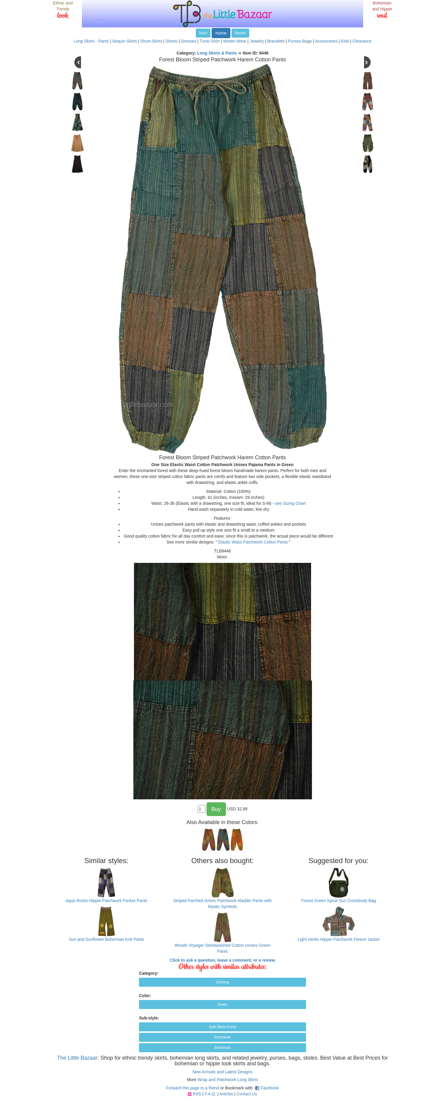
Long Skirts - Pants (91, 41)
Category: (148, 973)
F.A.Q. (210, 1093)
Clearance (361, 41)
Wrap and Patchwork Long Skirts (228, 1079)
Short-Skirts (151, 41)
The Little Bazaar (77, 1058)
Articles (226, 1093)
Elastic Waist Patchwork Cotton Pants (253, 542)
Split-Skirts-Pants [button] (222, 1027)
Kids (345, 41)
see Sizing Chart (290, 503)
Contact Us (246, 1093)
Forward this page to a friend (192, 1088)
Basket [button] (240, 33)
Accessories (326, 41)
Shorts (171, 41)
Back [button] (203, 33)
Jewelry (257, 41)
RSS (197, 1093)
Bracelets (276, 41)
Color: (145, 995)
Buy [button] (216, 809)
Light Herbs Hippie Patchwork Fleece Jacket (339, 939)
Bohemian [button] (222, 1048)
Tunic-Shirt (210, 41)
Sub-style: (149, 1018)
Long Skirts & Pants (217, 53)
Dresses (188, 41)
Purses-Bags (300, 41)
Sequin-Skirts (124, 41)
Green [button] (222, 1004)
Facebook (270, 1088)
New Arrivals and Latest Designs (223, 1071)
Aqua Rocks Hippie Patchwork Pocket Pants (106, 900)
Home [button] (221, 33)
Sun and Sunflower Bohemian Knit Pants (106, 939)
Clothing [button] (222, 982)
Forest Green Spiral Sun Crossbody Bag (338, 900)
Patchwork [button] (222, 1037)
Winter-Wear (234, 41)
